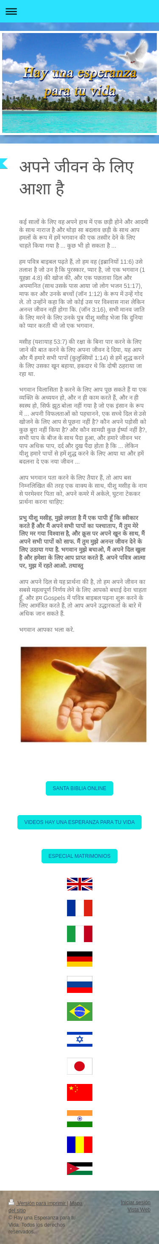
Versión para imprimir (37, 1203)
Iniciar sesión (136, 1202)
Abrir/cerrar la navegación (79, 11)
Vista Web (139, 1210)
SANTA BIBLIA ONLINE (79, 788)
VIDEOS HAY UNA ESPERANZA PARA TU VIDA (79, 822)
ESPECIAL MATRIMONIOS (79, 856)
